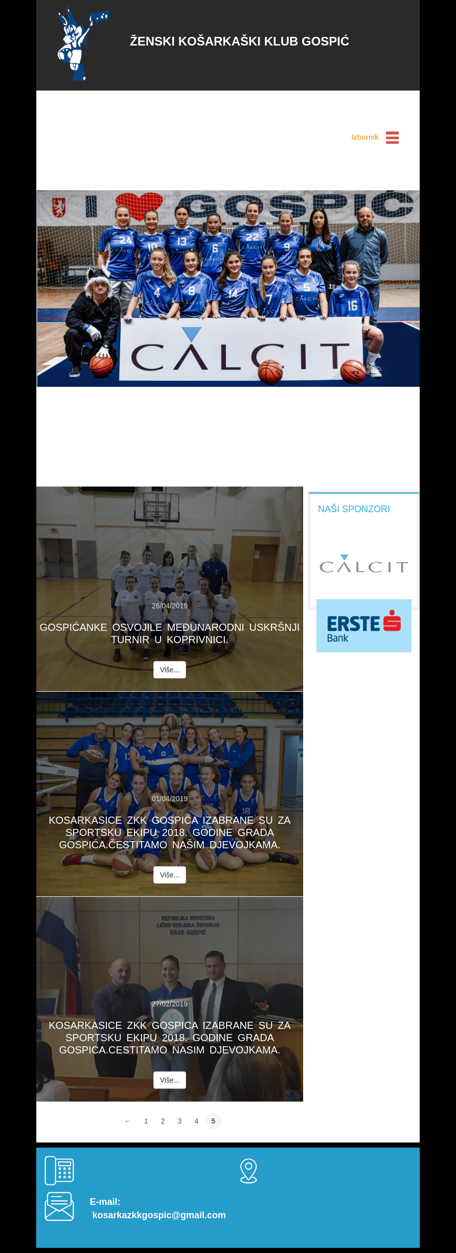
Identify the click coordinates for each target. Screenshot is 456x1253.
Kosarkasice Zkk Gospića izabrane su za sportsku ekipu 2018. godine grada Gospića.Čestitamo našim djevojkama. (169, 832)
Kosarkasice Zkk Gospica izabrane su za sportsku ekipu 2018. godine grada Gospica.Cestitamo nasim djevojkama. (169, 1038)
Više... (170, 670)
